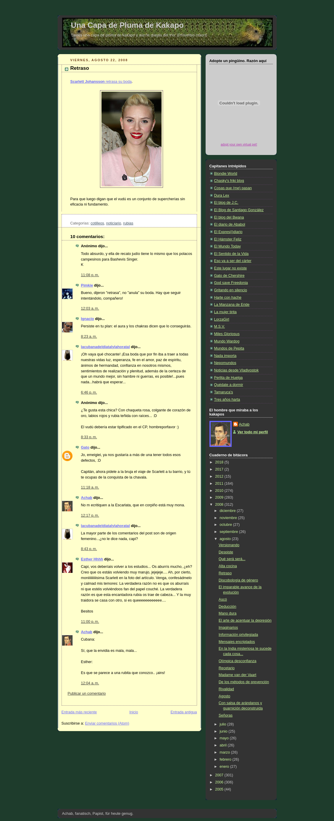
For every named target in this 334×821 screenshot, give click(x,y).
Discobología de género (238, 580)
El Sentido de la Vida (231, 254)
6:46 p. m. (89, 392)
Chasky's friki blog (229, 181)
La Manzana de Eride (232, 305)
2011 (220, 483)
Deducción (227, 607)
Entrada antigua (183, 712)
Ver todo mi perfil (253, 432)
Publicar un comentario (87, 693)
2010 (220, 491)
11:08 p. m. (90, 275)
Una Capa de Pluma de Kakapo (127, 25)
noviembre (229, 518)
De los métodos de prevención (244, 682)
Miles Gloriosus (227, 334)
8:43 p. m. (89, 549)
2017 (220, 469)
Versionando (229, 545)
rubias (128, 223)
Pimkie (87, 285)
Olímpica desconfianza (237, 661)
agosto (226, 539)
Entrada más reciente (79, 712)
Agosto (224, 696)
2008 (220, 504)
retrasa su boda (101, 82)
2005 (220, 789)
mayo (225, 738)
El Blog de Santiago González (239, 210)
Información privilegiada (238, 635)
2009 (220, 497)
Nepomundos (225, 363)
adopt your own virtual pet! (239, 144)
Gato (85, 447)
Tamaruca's (223, 392)
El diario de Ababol (229, 224)
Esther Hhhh (92, 559)
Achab (87, 498)
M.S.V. (219, 326)
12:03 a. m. (90, 308)
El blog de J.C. (226, 203)
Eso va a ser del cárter (232, 261)
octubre (226, 525)
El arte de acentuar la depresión (245, 620)
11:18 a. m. (90, 487)
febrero (226, 759)
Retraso (79, 68)
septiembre (229, 532)
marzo (225, 752)
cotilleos (97, 223)
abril (223, 745)
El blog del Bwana (229, 217)
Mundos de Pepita (229, 348)
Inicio (133, 712)
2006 (220, 782)
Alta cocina (228, 566)
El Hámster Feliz (227, 239)
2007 (220, 775)
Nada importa (225, 356)
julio (223, 724)
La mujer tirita (225, 312)
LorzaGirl (221, 319)
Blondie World (225, 174)
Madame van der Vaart (237, 675)
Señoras (226, 715)
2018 (220, 462)
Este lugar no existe (230, 268)
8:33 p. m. (89, 437)
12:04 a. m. (90, 683)
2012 (220, 476)
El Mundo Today (227, 246)
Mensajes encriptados (237, 642)
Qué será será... (232, 559)
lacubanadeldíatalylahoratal (105, 347)
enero (225, 767)
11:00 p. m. (90, 622)
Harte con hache (228, 297)
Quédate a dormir (228, 385)
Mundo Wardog (227, 341)
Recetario (227, 668)
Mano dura (227, 613)
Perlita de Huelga (228, 378)
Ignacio (87, 319)
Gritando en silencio (230, 290)
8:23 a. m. (89, 336)
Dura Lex (221, 195)
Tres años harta (227, 399)
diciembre (228, 511)
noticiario (113, 223)
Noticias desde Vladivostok (236, 370)
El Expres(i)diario (228, 232)
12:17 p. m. (90, 515)
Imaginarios (228, 628)
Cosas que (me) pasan (233, 188)
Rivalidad (226, 689)
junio (224, 731)
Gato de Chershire (229, 276)
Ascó (223, 599)
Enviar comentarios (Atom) (107, 723)
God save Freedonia (231, 283)
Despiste (226, 552)
